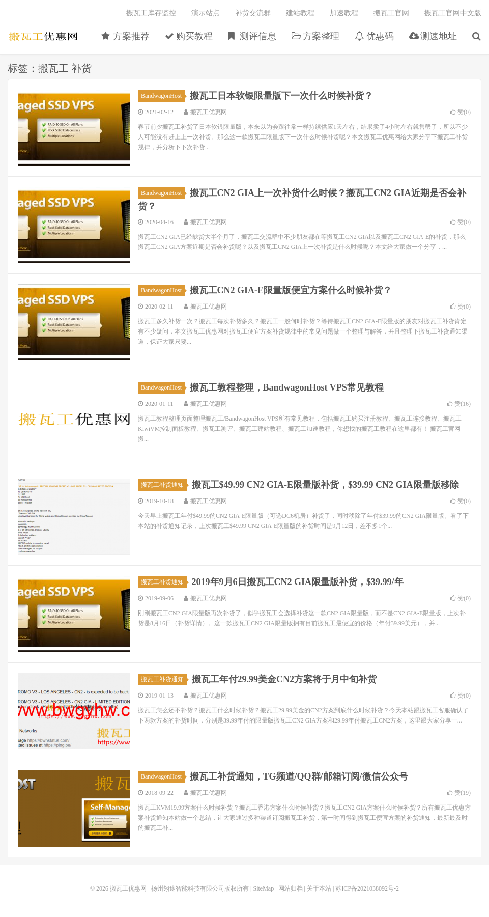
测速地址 (433, 36)
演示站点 (205, 13)
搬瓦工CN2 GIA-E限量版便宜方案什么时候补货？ (291, 290)
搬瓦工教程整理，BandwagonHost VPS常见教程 (287, 387)
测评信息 (252, 36)
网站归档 (290, 888)
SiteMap (263, 888)
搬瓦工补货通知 (164, 484)
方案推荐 (125, 36)
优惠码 (374, 36)
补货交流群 (253, 13)
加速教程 (344, 13)
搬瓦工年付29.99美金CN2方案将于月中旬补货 (284, 679)
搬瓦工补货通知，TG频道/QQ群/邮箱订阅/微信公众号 (299, 776)
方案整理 (316, 36)
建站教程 (300, 13)
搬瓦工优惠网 (43, 36)
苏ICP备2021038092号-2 (367, 888)
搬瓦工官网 (391, 13)
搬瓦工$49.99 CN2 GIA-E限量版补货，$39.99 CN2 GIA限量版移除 (325, 485)
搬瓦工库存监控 (151, 13)
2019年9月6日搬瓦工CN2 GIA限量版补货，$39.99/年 (298, 582)
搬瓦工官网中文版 (452, 13)
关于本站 (319, 888)
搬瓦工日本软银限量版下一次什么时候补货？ (281, 96)
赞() (460, 112)
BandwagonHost (163, 95)
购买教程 (189, 36)
